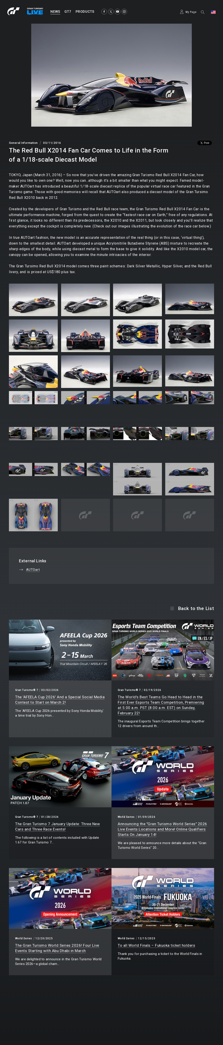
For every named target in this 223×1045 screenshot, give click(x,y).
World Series (126, 817)
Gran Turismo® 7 (26, 690)
